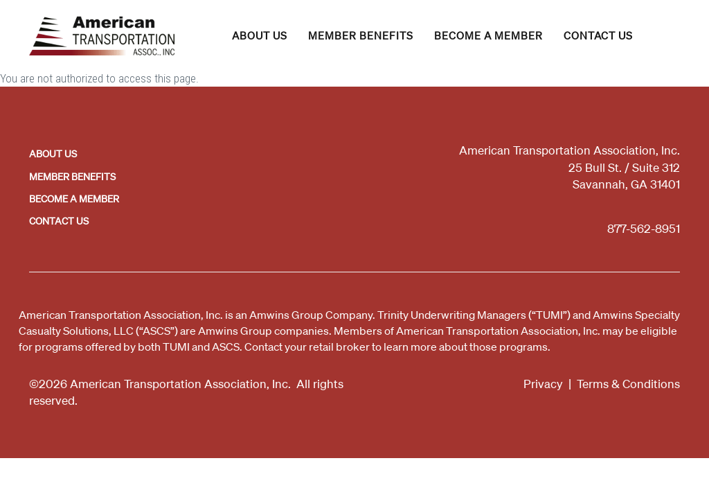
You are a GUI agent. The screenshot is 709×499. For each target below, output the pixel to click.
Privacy (543, 383)
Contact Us (598, 35)
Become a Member (488, 35)
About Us (259, 35)
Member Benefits (360, 35)
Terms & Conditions (628, 383)
